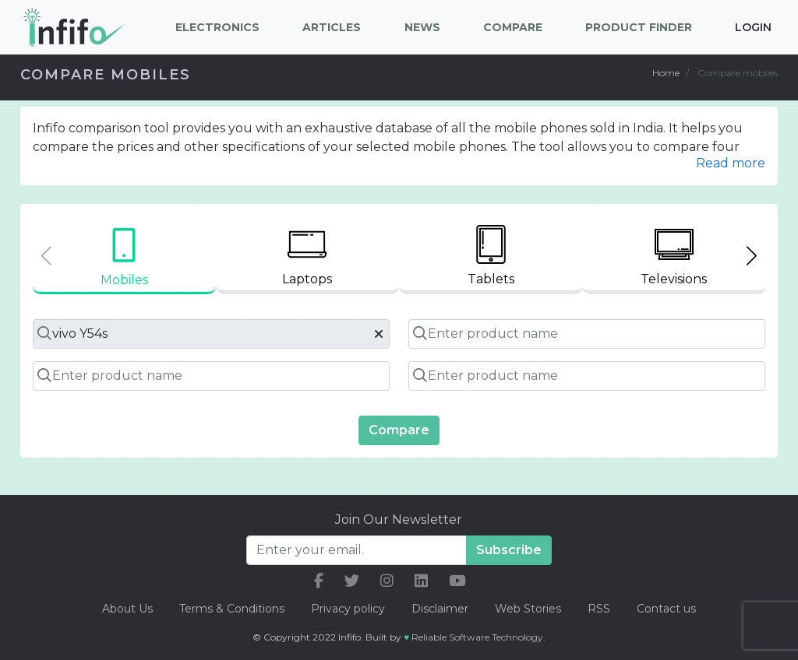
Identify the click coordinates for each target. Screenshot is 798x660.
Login (753, 27)
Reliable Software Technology (477, 637)
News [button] (422, 27)
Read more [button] (730, 163)
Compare (399, 430)
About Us (127, 609)
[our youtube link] (457, 581)
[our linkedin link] (421, 581)
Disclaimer (441, 609)
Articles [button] (331, 27)
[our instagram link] (387, 581)
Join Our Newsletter (398, 519)
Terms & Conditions (231, 609)
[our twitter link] (351, 581)
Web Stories (528, 609)
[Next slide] (751, 255)
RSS (599, 609)
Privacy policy (348, 609)
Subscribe (509, 549)
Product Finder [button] (638, 27)
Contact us (666, 609)
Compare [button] (512, 27)
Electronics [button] (217, 27)
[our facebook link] (318, 581)
